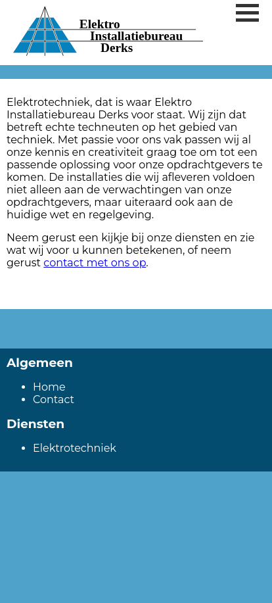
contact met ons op (94, 262)
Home (49, 387)
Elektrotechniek (74, 448)
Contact (53, 399)
